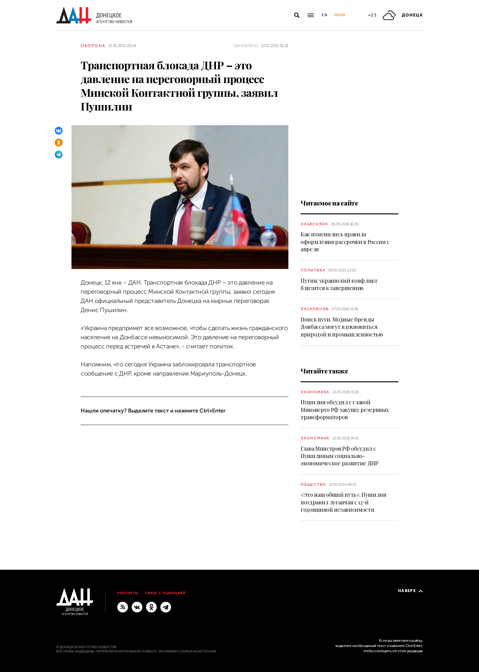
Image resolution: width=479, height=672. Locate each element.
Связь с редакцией (165, 593)
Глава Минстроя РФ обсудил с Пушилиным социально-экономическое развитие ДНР (339, 456)
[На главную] (94, 15)
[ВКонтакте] (59, 131)
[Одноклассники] (59, 143)
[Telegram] (59, 154)
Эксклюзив (315, 309)
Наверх (410, 590)
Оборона (93, 45)
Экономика (315, 392)
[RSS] (122, 607)
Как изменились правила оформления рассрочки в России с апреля (345, 242)
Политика (313, 270)
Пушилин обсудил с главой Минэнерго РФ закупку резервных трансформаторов (345, 409)
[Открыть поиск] (297, 15)
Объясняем (314, 224)
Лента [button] (339, 15)
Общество (313, 484)
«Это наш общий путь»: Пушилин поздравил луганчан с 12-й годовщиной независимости (343, 502)
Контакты (127, 593)
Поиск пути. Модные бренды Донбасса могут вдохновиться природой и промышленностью (342, 327)
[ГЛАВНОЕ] (165, 607)
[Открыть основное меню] (311, 15)
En (325, 15)
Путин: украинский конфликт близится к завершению (339, 284)
